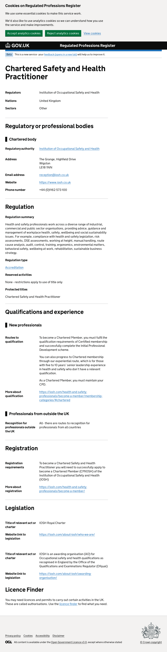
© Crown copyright (151, 642)
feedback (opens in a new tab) (60, 54)
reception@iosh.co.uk (54, 175)
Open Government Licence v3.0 (69, 642)
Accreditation (14, 267)
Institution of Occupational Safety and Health (69, 149)
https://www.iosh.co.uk (55, 182)
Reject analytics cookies (63, 33)
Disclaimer (58, 635)
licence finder (68, 604)
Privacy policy (13, 635)
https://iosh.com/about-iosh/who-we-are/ (67, 534)
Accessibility (43, 635)
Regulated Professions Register (87, 45)
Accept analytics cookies (24, 33)
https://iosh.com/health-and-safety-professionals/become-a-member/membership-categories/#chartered (70, 396)
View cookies (92, 33)
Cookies (28, 635)
